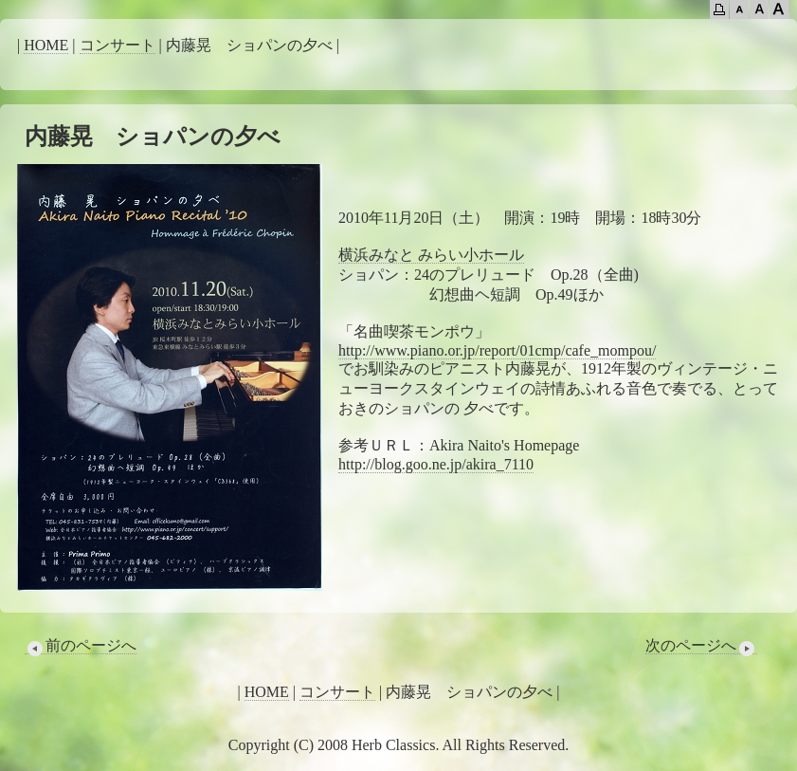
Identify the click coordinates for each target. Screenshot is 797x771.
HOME (46, 45)
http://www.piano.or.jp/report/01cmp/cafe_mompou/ (497, 350)
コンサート (117, 45)
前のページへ (80, 645)
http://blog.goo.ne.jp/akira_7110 (436, 464)
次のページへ (701, 645)
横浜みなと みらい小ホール (431, 255)
